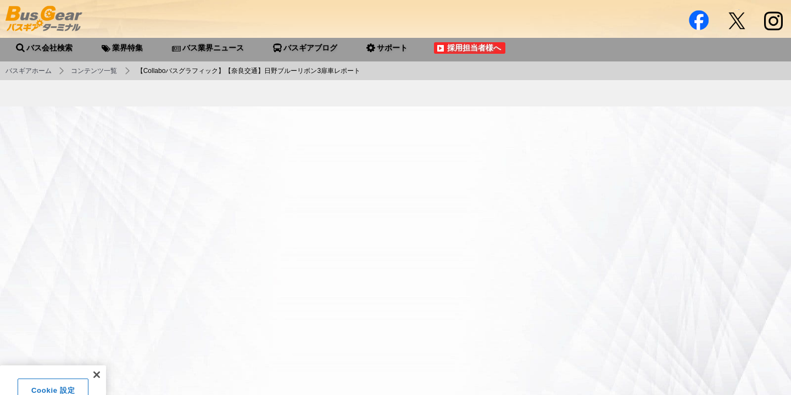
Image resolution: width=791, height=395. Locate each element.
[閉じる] (97, 382)
